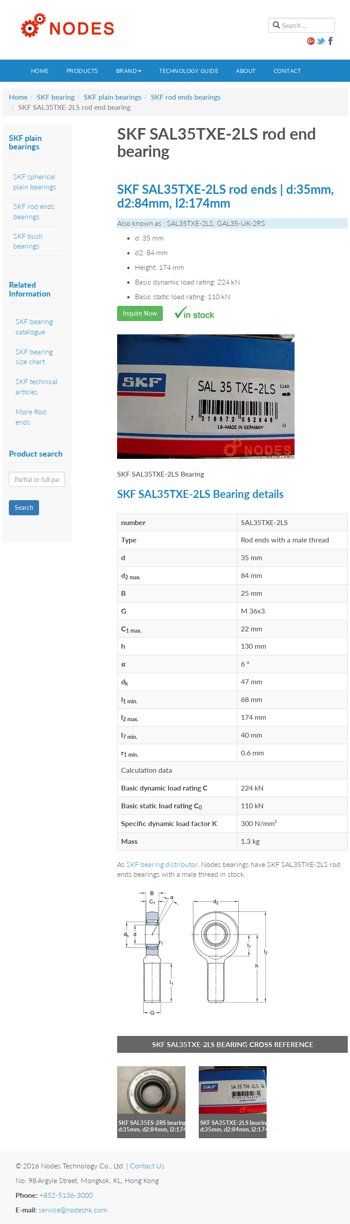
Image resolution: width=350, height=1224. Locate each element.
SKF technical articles (37, 386)
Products (82, 70)
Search (24, 507)
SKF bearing (56, 96)
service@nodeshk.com (73, 1209)
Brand (129, 70)
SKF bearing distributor (161, 864)
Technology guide (188, 70)
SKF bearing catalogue (34, 326)
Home (40, 70)
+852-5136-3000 (66, 1195)
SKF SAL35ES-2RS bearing (152, 1122)
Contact (287, 70)
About (246, 70)
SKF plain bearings (113, 96)
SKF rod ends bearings (185, 96)
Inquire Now (140, 313)
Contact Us (147, 1165)
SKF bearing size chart (34, 356)
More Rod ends (31, 416)
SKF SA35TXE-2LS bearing (234, 1122)
